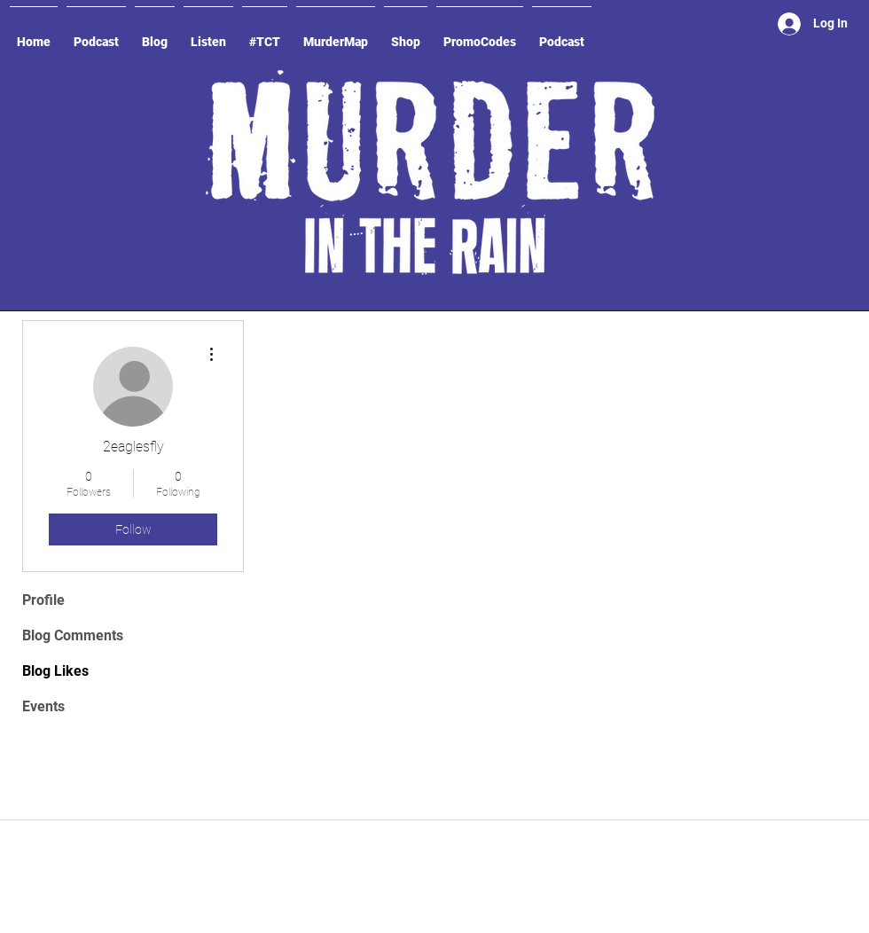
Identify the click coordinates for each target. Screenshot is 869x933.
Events (43, 706)
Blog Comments (72, 635)
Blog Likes (55, 671)
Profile (43, 600)
